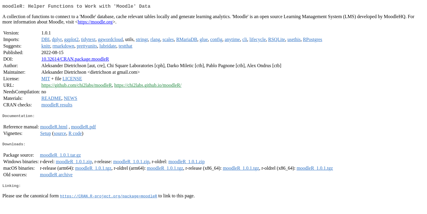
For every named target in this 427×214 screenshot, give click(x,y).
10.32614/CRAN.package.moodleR (75, 60)
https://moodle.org (95, 23)
